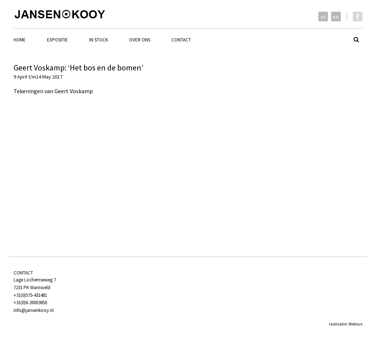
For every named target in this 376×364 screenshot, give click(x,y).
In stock (98, 40)
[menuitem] (30, 39)
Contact (181, 40)
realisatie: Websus (345, 324)
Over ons (139, 40)
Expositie (57, 40)
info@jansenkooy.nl (34, 310)
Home (20, 40)
